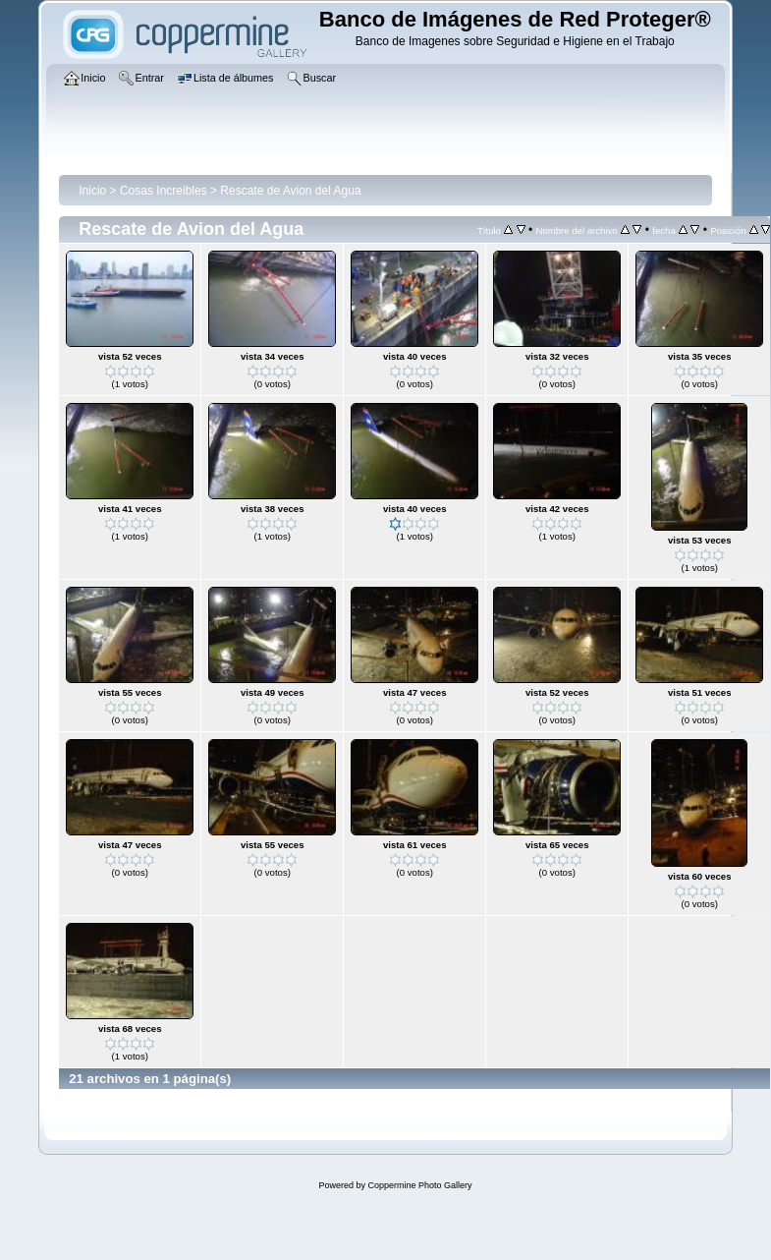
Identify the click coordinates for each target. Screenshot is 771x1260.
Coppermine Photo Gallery (419, 1185)
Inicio (92, 191)
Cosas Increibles (163, 191)
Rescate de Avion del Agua (290, 191)
